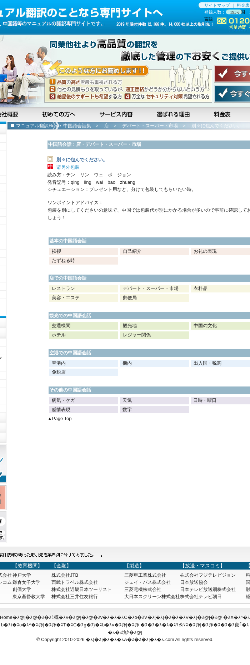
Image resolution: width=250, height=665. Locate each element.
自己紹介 (132, 251)
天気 (127, 400)
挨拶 (56, 251)
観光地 (130, 325)
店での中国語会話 (67, 278)
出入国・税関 (207, 363)
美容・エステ (66, 297)
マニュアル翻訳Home (38, 125)
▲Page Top (60, 418)
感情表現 (61, 409)
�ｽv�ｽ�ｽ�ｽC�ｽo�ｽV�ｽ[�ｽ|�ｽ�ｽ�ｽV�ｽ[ (145, 617)
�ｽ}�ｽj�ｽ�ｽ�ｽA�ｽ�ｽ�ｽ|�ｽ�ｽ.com (130, 639)
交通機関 (61, 325)
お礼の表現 (205, 251)
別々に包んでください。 (216, 125)
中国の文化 (205, 325)
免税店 (59, 372)
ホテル (59, 335)
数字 (127, 409)
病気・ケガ (63, 400)
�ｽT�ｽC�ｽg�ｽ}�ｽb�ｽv (85, 624)
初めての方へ (60, 114)
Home (6, 617)
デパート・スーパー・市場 (150, 125)
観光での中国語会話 (70, 315)
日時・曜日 (204, 400)
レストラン (63, 288)
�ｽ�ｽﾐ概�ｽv (52, 617)
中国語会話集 (77, 125)
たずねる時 (63, 260)
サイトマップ (217, 5)
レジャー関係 (137, 335)
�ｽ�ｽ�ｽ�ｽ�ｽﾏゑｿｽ (164, 624)
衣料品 (201, 288)
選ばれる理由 (173, 114)
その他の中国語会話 (70, 390)
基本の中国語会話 (67, 240)
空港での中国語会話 (70, 352)
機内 (127, 363)
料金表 (243, 5)
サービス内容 (116, 114)
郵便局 (130, 297)
